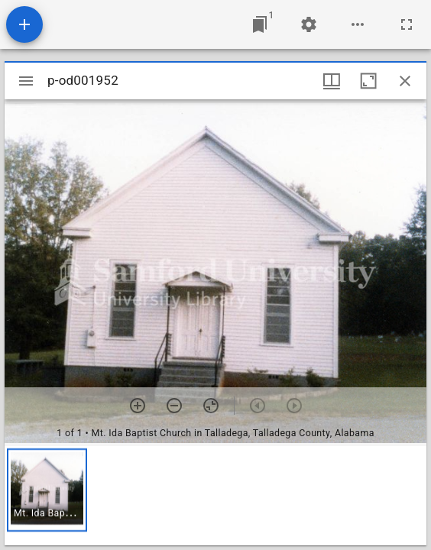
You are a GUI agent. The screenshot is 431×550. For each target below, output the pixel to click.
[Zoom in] (137, 405)
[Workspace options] (357, 24)
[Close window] (405, 81)
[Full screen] (406, 24)
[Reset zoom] (211, 405)
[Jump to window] (259, 24)
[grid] (215, 495)
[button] (47, 490)
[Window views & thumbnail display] (331, 81)
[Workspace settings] (308, 24)
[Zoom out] (174, 405)
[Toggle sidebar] (26, 81)
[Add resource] (24, 24)
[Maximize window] (368, 81)
